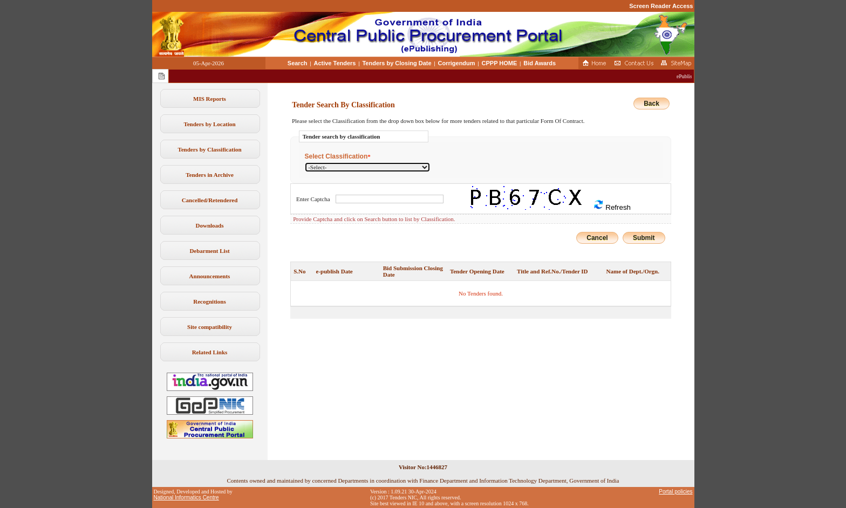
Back (651, 103)
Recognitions (209, 301)
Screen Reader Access (661, 6)
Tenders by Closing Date (396, 63)
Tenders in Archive (210, 174)
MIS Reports (209, 98)
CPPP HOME (499, 63)
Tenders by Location (209, 124)
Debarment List (209, 251)
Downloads (210, 225)
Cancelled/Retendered (210, 200)
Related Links (210, 352)
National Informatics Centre (186, 497)
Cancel (597, 238)
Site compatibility (209, 327)
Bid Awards (539, 63)
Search (298, 63)
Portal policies (675, 492)
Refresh (612, 205)
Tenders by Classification (209, 149)
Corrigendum (456, 63)
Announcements (209, 276)
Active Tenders (334, 63)
